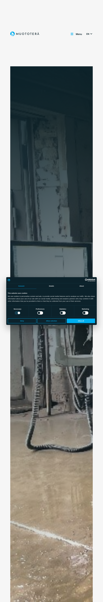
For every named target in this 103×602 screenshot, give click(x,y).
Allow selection (51, 321)
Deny (22, 321)
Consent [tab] (21, 286)
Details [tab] (51, 286)
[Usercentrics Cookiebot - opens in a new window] (86, 280)
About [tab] (81, 286)
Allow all (81, 321)
